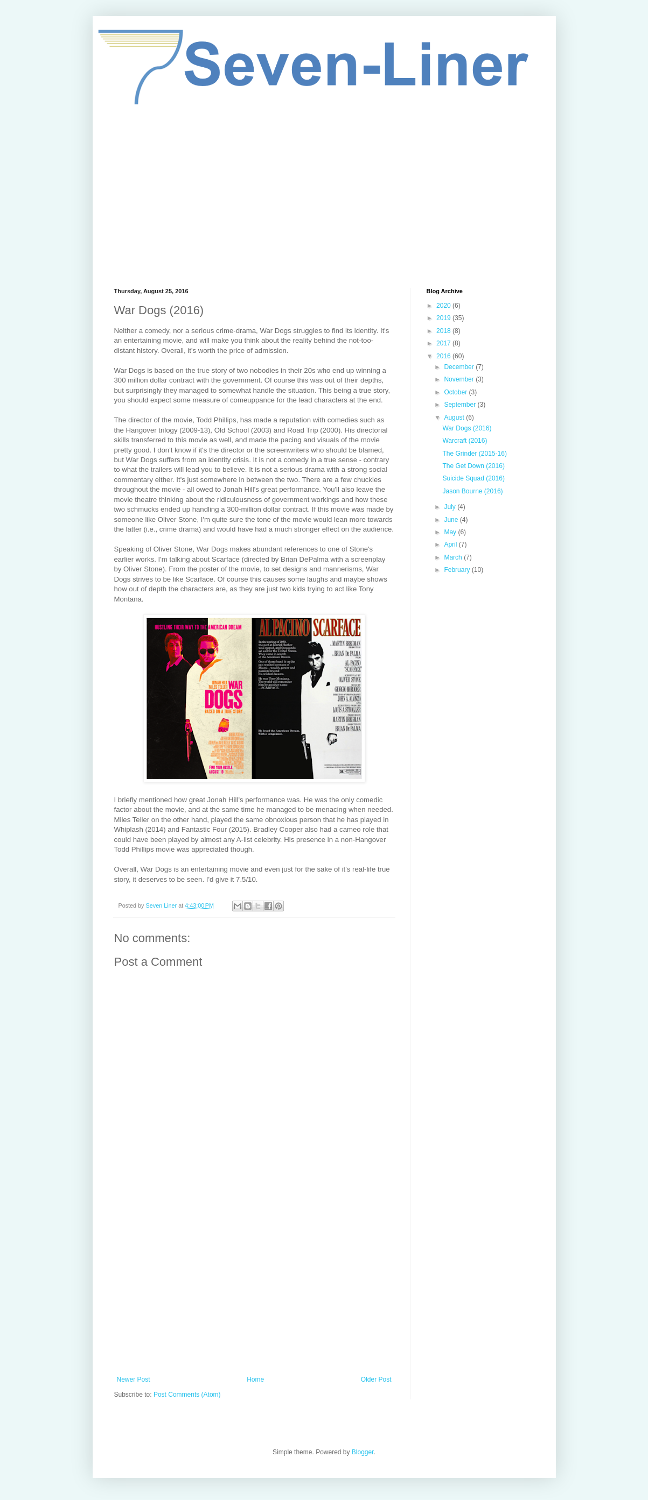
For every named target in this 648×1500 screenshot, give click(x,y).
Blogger (363, 1452)
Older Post (376, 1379)
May (451, 532)
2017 (444, 343)
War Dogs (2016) (466, 428)
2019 (444, 318)
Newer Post (133, 1379)
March (454, 557)
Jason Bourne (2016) (472, 491)
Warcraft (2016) (464, 440)
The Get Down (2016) (473, 466)
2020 (444, 305)
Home (255, 1379)
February (457, 570)
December (460, 367)
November (460, 379)
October (456, 392)
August (455, 417)
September (460, 404)
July (450, 507)
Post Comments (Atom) (187, 1394)
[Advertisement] (324, 196)
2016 (444, 356)
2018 (444, 331)
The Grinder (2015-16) (474, 453)
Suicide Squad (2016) (473, 478)
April (451, 544)
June (451, 519)
